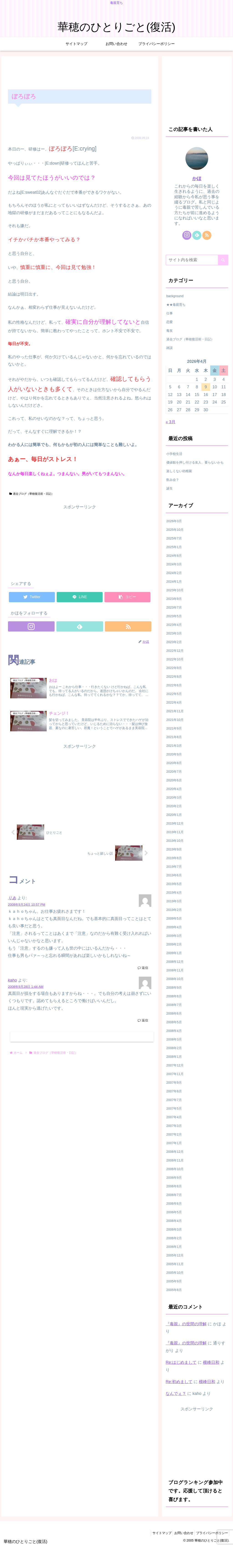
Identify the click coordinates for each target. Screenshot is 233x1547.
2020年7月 (174, 771)
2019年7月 (174, 866)
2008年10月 (175, 979)
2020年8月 (174, 763)
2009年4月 (174, 927)
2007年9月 (174, 1082)
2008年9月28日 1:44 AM (25, 988)
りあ (12, 900)
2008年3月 (174, 1039)
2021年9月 (174, 728)
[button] (223, 260)
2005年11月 (175, 1264)
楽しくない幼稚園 (179, 471)
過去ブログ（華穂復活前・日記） (31, 493)
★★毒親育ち (175, 304)
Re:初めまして (179, 1381)
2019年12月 (175, 823)
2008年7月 (174, 1005)
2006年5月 (174, 1212)
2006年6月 (174, 1203)
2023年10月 (175, 590)
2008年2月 (174, 1048)
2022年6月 (174, 685)
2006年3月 (174, 1229)
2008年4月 (174, 1031)
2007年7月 (174, 1100)
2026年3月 (174, 521)
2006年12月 (175, 1151)
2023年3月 (174, 633)
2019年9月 (174, 849)
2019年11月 (175, 832)
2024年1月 (174, 581)
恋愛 (169, 322)
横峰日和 (211, 1362)
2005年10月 (175, 1272)
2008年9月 (174, 987)
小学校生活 (174, 454)
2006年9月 (174, 1177)
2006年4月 (174, 1221)
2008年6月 (174, 1013)
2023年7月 (174, 607)
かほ (196, 178)
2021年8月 (174, 737)
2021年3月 (174, 745)
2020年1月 (174, 815)
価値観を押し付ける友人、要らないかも (195, 462)
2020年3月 (174, 797)
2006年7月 (174, 1195)
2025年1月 (174, 547)
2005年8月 (174, 1290)
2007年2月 (174, 1134)
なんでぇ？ (176, 1393)
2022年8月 (174, 676)
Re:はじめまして (181, 1362)
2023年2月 (174, 642)
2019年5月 (174, 884)
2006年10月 (175, 1169)
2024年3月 (174, 564)
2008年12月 (175, 961)
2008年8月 (174, 996)
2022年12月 (175, 650)
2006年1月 (174, 1247)
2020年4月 (174, 789)
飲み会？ (172, 479)
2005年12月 (175, 1255)
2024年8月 (174, 555)
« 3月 (170, 422)
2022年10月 (175, 659)
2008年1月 (174, 1056)
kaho (12, 982)
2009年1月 (174, 953)
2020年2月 (174, 806)
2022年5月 (174, 694)
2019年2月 (174, 910)
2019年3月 (174, 901)
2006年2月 (174, 1238)
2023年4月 (174, 625)
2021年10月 (175, 720)
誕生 (169, 488)
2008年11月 (175, 970)
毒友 (169, 330)
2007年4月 (174, 1117)
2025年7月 (174, 538)
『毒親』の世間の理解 (186, 1324)
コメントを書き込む (82, 1038)
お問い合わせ (180, 1533)
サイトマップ (156, 1533)
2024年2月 (174, 573)
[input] (197, 260)
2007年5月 (174, 1108)
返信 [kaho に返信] (143, 1022)
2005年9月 (174, 1281)
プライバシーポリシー (211, 1533)
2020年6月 (174, 780)
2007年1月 (174, 1143)
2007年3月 (174, 1126)
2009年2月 (174, 944)
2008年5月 (174, 1022)
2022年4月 (174, 702)
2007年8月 (174, 1091)
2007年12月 (175, 1065)
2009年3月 (174, 936)
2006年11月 (175, 1160)
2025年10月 (175, 530)
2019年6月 (174, 875)
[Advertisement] (79, 72)
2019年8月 (174, 858)
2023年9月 (174, 599)
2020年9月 (174, 754)
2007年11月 (175, 1074)
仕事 (169, 313)
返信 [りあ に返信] (143, 969)
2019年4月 (174, 892)
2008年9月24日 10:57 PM (26, 906)
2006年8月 (174, 1186)
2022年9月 (174, 668)
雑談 (169, 348)
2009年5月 (174, 918)
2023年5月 (174, 616)
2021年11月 (175, 711)
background (174, 296)
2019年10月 (175, 840)
